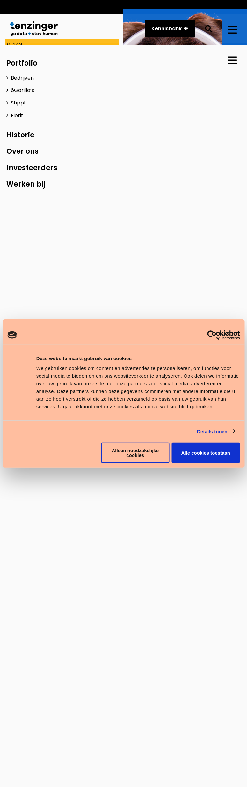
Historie (186, 7)
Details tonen (212, 431)
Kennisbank (166, 29)
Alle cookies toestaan (205, 452)
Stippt (18, 102)
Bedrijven (22, 77)
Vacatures (219, 7)
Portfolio (21, 63)
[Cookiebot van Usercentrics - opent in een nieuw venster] (212, 335)
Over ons (22, 151)
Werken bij (25, 184)
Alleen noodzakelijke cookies (135, 453)
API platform (151, 7)
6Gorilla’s (22, 90)
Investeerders (31, 168)
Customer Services (101, 7)
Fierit (17, 115)
